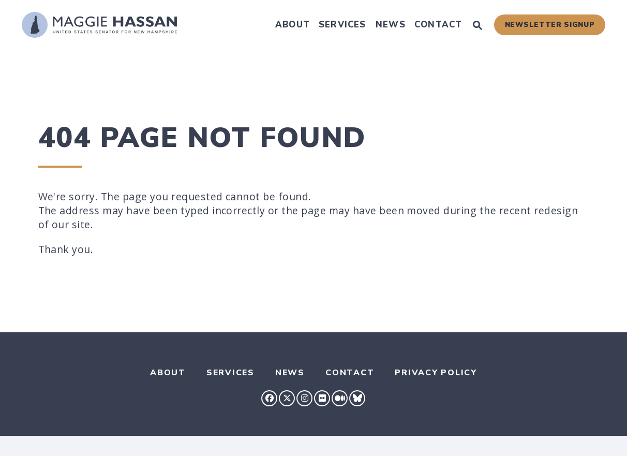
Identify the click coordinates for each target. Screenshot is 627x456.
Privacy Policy (436, 372)
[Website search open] (477, 26)
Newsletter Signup (550, 25)
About (292, 25)
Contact (438, 25)
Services (342, 25)
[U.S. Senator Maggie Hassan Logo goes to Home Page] (99, 25)
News (391, 25)
